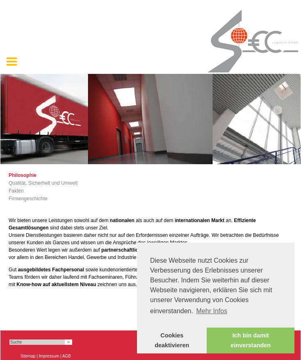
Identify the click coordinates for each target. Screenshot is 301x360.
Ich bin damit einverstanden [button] (250, 340)
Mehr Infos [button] (212, 310)
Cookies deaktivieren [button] (172, 340)
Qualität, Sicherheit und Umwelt (43, 183)
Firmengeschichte (28, 199)
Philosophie (22, 175)
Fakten (16, 191)
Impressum (49, 356)
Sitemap (28, 356)
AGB (66, 356)
